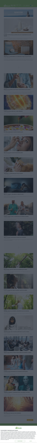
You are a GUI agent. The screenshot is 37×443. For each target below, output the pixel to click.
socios (8, 431)
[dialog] (18, 434)
